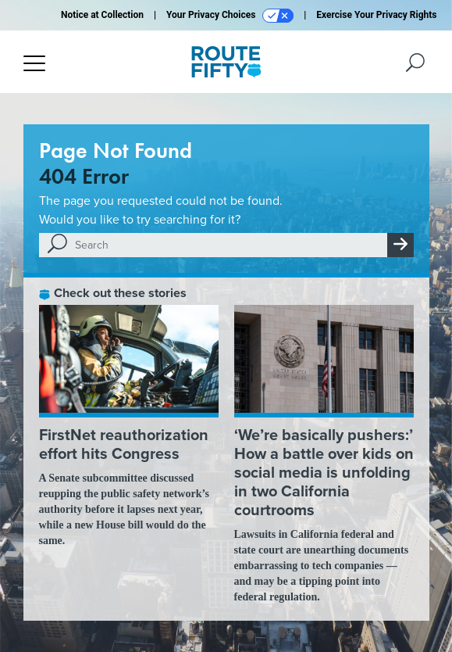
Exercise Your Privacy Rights (376, 14)
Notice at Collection (102, 14)
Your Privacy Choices (230, 16)
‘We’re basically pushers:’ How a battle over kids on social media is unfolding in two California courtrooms (324, 472)
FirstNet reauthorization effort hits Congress (123, 444)
